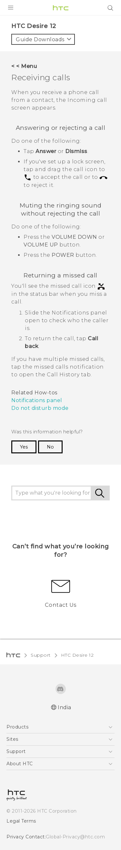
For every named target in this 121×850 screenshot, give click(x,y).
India (64, 707)
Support (41, 655)
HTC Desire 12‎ (77, 655)
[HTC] (60, 8)
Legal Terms (21, 821)
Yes (24, 447)
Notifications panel (36, 400)
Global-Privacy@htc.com (75, 837)
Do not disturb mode (40, 408)
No (50, 447)
